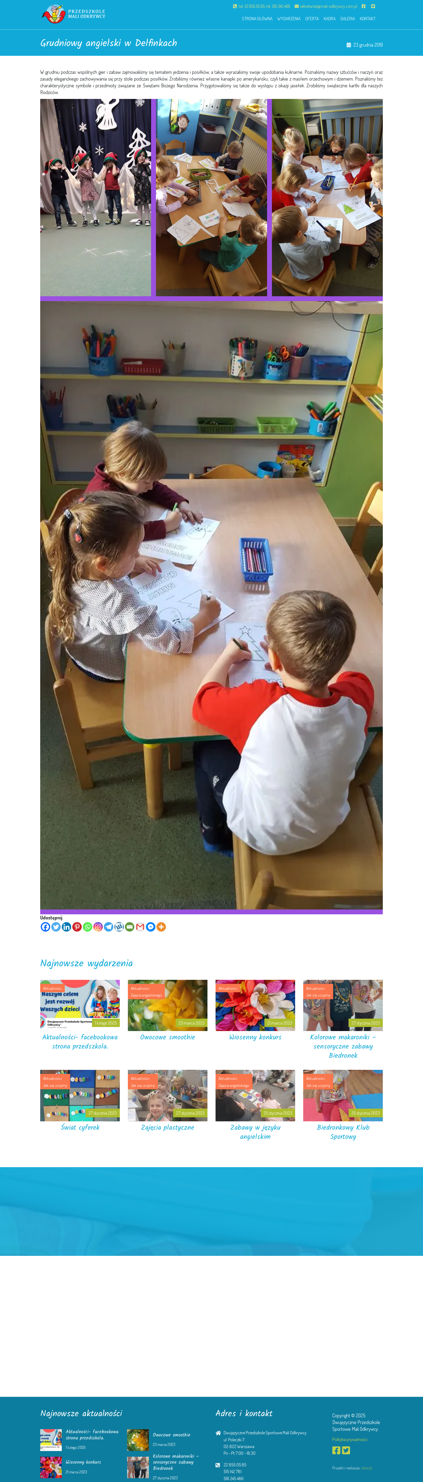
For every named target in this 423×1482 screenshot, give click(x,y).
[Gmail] (140, 927)
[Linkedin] (66, 927)
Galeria (344, 18)
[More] (161, 927)
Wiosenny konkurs (255, 1037)
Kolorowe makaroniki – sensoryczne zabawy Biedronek (343, 1046)
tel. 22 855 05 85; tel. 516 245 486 (257, 6)
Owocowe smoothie (168, 1037)
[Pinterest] (77, 927)
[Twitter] (56, 927)
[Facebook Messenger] (150, 927)
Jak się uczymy (319, 995)
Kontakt (367, 18)
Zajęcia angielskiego (147, 995)
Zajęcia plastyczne (167, 1127)
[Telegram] (108, 927)
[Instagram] (98, 927)
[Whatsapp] (87, 927)
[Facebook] (45, 927)
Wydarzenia (280, 18)
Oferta (305, 18)
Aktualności (53, 988)
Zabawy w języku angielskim (255, 1132)
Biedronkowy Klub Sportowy (343, 1132)
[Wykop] (119, 927)
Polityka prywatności (351, 1439)
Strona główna (246, 18)
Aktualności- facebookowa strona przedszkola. (80, 1046)
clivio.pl (366, 1468)
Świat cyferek (80, 1127)
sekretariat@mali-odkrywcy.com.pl (325, 6)
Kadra (324, 18)
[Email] (129, 927)
